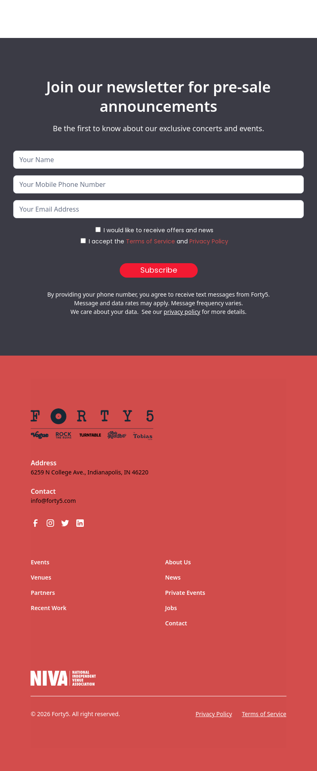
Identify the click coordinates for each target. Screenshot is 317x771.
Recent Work (48, 608)
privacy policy (182, 312)
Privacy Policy (208, 241)
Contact (176, 623)
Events (40, 562)
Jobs (171, 608)
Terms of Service (150, 241)
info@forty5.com (53, 501)
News (173, 577)
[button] (289, 15)
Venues (41, 577)
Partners (43, 593)
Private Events (185, 593)
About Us (178, 562)
